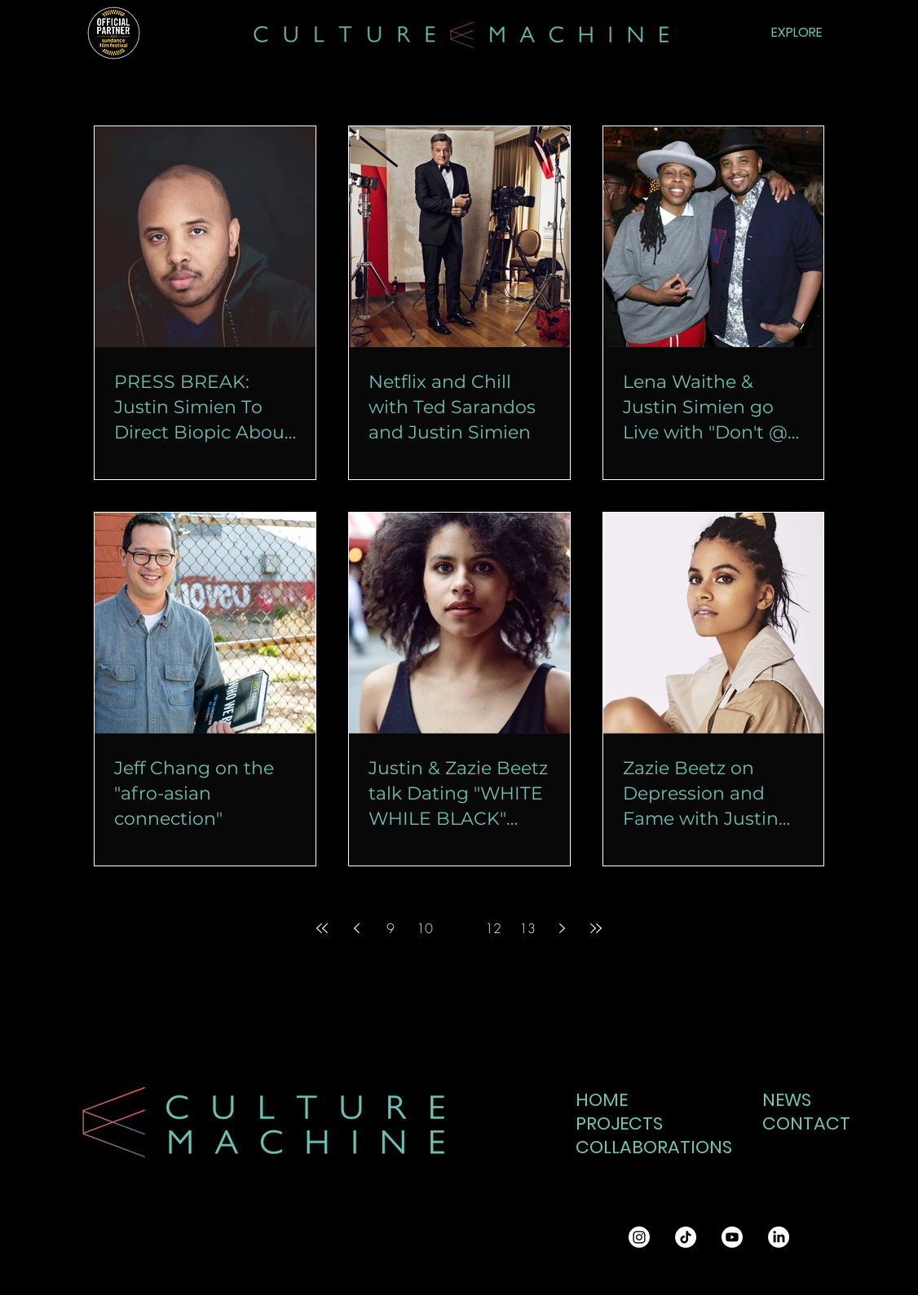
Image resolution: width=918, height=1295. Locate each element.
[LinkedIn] (778, 1237)
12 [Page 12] (493, 928)
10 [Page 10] (425, 928)
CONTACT (801, 1123)
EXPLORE (797, 32)
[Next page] (561, 928)
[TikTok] (685, 1237)
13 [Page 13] (527, 928)
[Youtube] (732, 1237)
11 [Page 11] (459, 928)
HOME (602, 1100)
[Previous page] (356, 928)
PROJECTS (619, 1123)
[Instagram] (639, 1237)
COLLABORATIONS (644, 1147)
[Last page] (596, 928)
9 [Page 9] (390, 928)
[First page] (322, 928)
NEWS (786, 1100)
